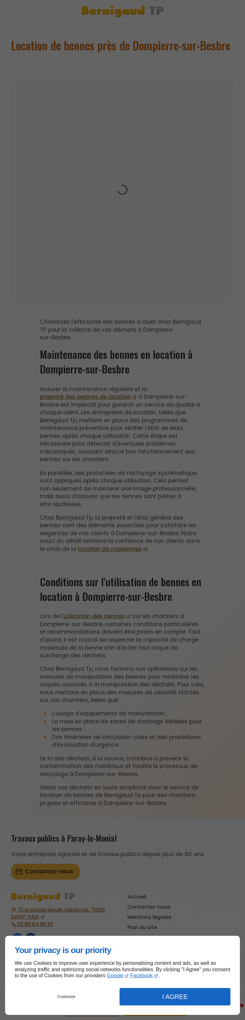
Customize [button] (66, 996)
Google (115, 975)
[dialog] (122, 975)
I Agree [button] (175, 996)
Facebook (141, 975)
